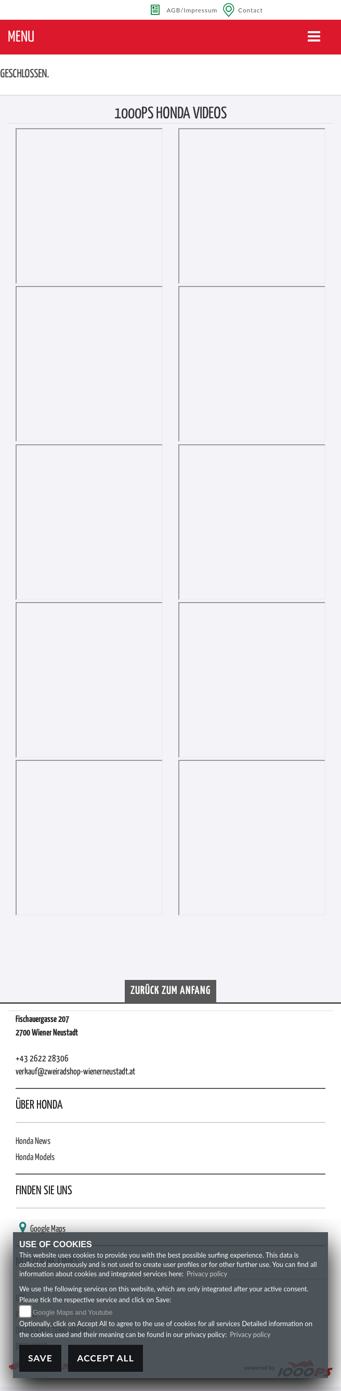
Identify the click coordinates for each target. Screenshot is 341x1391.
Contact (250, 9)
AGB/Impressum (191, 9)
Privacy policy (207, 1274)
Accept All (105, 1358)
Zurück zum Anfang (170, 991)
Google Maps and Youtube (72, 1312)
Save (40, 1358)
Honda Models (35, 1157)
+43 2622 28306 (42, 1059)
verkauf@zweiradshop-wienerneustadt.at (75, 1072)
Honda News (33, 1141)
